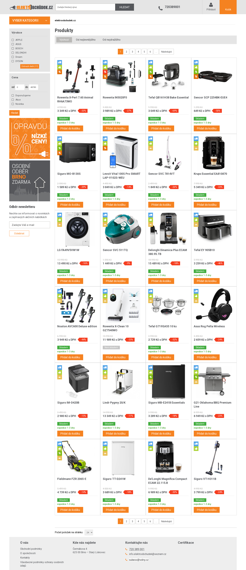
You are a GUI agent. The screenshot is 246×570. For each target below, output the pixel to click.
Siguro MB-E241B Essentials (166, 402)
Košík (228, 9)
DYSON (19, 61)
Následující (166, 51)
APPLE (19, 40)
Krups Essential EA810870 (210, 173)
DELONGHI (21, 52)
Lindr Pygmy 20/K (114, 402)
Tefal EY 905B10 (204, 250)
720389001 (172, 7)
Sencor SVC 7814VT (161, 173)
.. (156, 51)
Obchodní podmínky (31, 548)
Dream (19, 57)
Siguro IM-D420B (68, 402)
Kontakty (25, 557)
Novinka (20, 104)
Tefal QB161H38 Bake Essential (168, 97)
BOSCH (19, 48)
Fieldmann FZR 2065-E (71, 479)
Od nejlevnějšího (86, 39)
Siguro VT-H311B (205, 479)
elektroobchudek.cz (65, 20)
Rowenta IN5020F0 (115, 97)
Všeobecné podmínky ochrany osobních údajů (42, 564)
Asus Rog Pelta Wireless (209, 326)
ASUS (18, 44)
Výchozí (64, 39)
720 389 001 (136, 549)
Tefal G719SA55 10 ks (162, 326)
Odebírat (19, 233)
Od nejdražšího (111, 39)
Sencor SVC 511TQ (115, 250)
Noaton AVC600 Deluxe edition (77, 326)
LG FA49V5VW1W (68, 250)
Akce (18, 99)
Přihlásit (211, 9)
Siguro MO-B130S (69, 173)
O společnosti (28, 553)
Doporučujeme (23, 95)
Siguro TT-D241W (114, 479)
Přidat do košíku (70, 128)
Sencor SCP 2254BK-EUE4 (210, 97)
